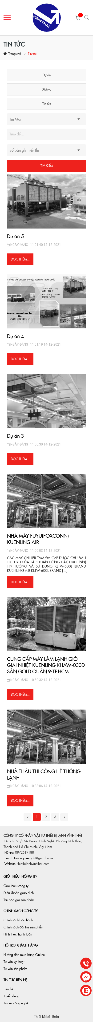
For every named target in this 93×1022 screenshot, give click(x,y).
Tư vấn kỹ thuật (14, 962)
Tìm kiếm (46, 166)
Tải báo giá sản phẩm (19, 900)
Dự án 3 (15, 436)
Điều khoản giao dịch (19, 893)
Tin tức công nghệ (16, 1003)
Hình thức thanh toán (18, 934)
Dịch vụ (46, 89)
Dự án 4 (15, 336)
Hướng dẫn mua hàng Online (24, 955)
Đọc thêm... (20, 259)
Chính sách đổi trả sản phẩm (24, 927)
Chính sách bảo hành (18, 920)
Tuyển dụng (11, 996)
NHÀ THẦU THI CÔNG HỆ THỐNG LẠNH (44, 774)
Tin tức (32, 54)
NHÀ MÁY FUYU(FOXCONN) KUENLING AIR (38, 539)
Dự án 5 (15, 236)
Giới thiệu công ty (16, 886)
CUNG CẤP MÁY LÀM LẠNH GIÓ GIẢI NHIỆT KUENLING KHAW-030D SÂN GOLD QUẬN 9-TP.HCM (46, 665)
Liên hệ (8, 989)
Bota (55, 1016)
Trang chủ (14, 54)
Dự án (47, 75)
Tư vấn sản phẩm (15, 969)
